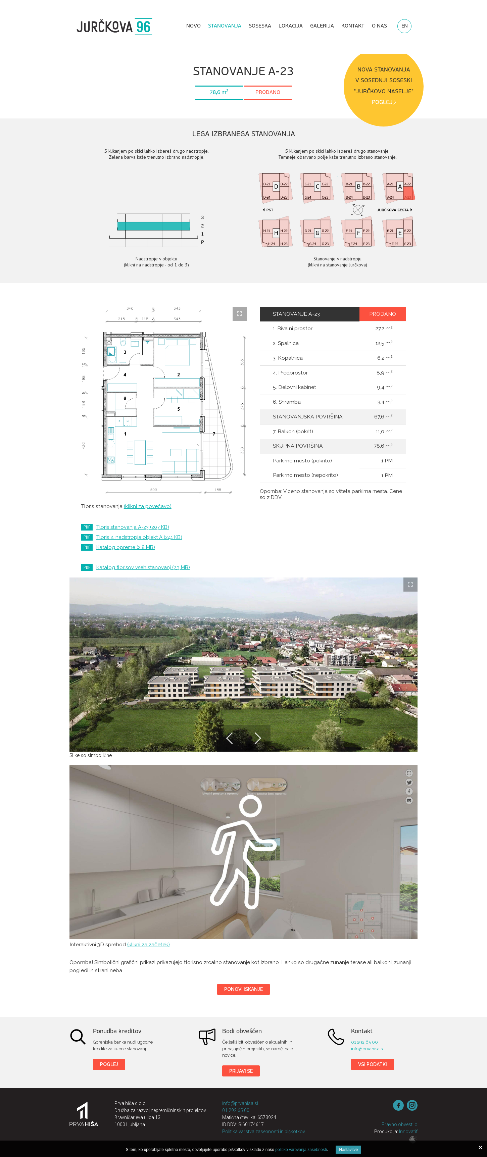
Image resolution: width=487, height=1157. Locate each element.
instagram (412, 1105)
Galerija (322, 26)
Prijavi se (241, 1071)
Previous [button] (230, 738)
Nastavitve (348, 1149)
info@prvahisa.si (367, 1048)
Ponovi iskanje (243, 989)
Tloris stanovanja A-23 (132, 527)
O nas (379, 26)
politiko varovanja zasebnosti (301, 1149)
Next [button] (257, 738)
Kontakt (352, 26)
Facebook (398, 1105)
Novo (193, 26)
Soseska (260, 26)
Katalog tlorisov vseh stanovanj (143, 567)
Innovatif (408, 1131)
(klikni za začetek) (148, 944)
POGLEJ (382, 102)
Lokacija (291, 26)
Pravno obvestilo (400, 1124)
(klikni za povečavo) (148, 506)
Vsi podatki (372, 1064)
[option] (243, 664)
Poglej (109, 1064)
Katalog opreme (125, 547)
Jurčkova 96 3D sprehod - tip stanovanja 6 (243, 852)
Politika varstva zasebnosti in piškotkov (263, 1131)
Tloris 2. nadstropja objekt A (139, 537)
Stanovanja (224, 26)
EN (404, 26)
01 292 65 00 (364, 1042)
